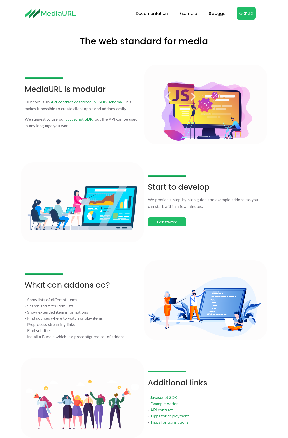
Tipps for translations (169, 422)
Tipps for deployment (169, 415)
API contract (161, 409)
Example (188, 13)
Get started (167, 221)
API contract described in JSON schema (86, 101)
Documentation (152, 13)
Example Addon (164, 403)
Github (246, 13)
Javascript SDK (79, 118)
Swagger (218, 13)
